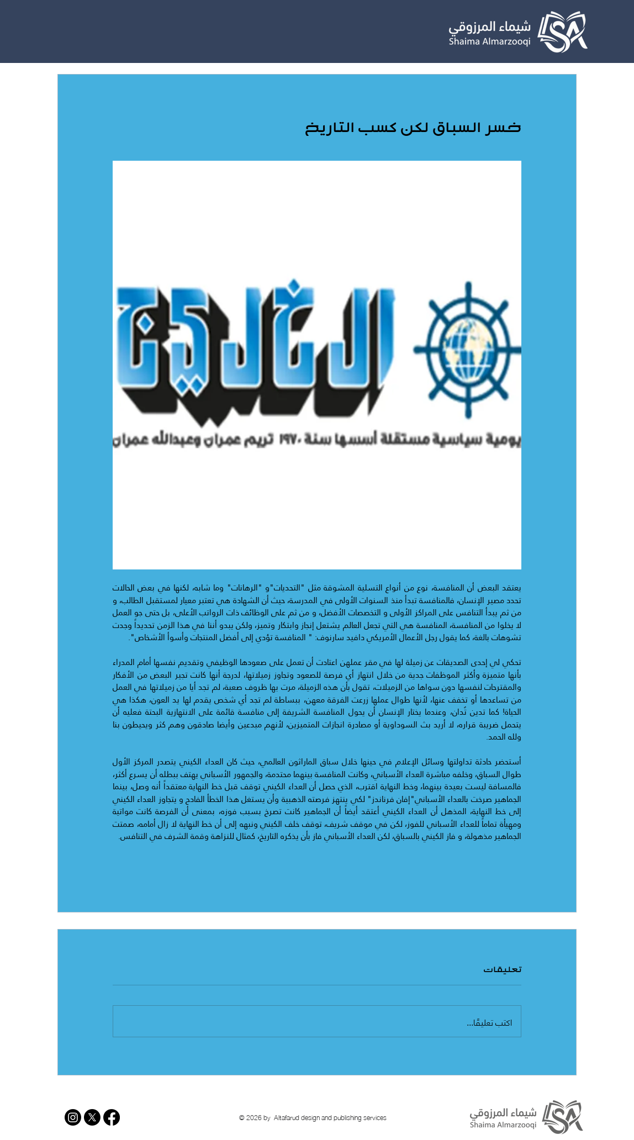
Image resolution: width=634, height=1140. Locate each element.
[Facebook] (111, 1117)
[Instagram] (73, 1117)
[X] (92, 1117)
